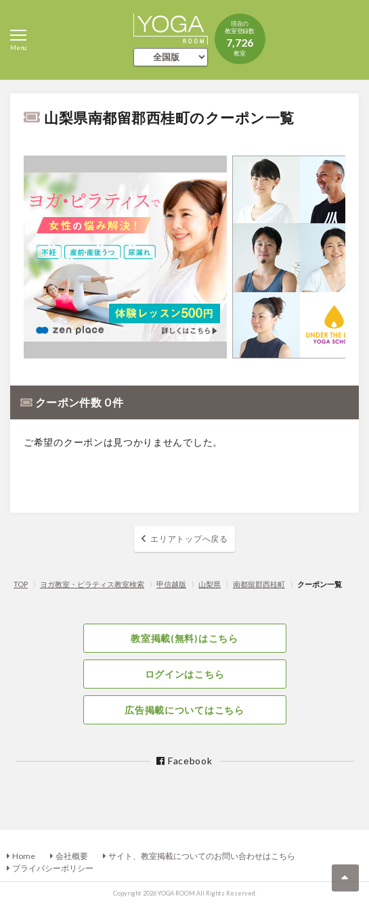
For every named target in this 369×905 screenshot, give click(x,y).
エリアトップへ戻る (188, 539)
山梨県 (209, 584)
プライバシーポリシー (52, 868)
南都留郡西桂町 (259, 584)
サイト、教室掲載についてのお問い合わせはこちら (201, 856)
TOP (21, 584)
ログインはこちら (185, 674)
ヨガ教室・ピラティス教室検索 (92, 584)
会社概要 (72, 856)
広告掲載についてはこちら (184, 710)
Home (23, 856)
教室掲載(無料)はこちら (184, 638)
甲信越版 (171, 584)
